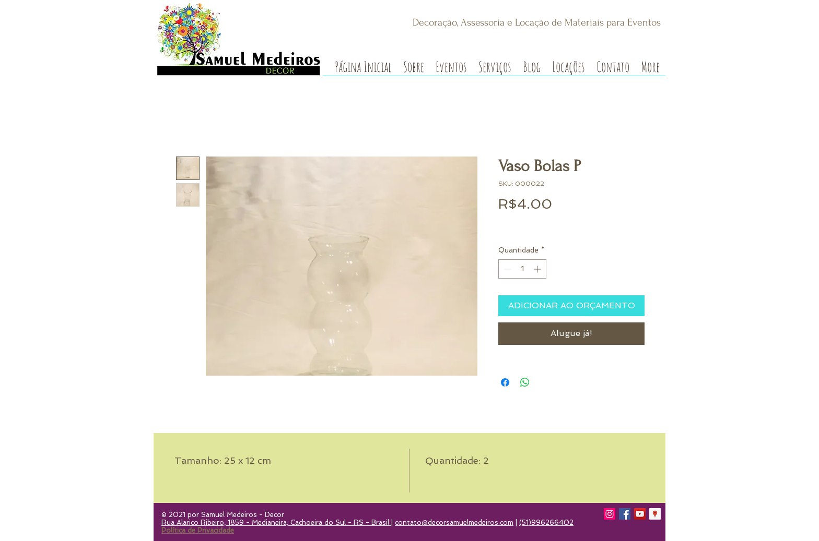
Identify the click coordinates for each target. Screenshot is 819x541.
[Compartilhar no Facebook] (505, 382)
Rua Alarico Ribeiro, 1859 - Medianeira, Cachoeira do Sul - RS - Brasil (276, 522)
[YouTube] (640, 514)
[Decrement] (506, 269)
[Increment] (538, 269)
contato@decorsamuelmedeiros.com (454, 522)
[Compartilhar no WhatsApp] (525, 382)
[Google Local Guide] (655, 514)
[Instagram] (609, 514)
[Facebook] (624, 514)
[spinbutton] (522, 269)
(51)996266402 (546, 522)
